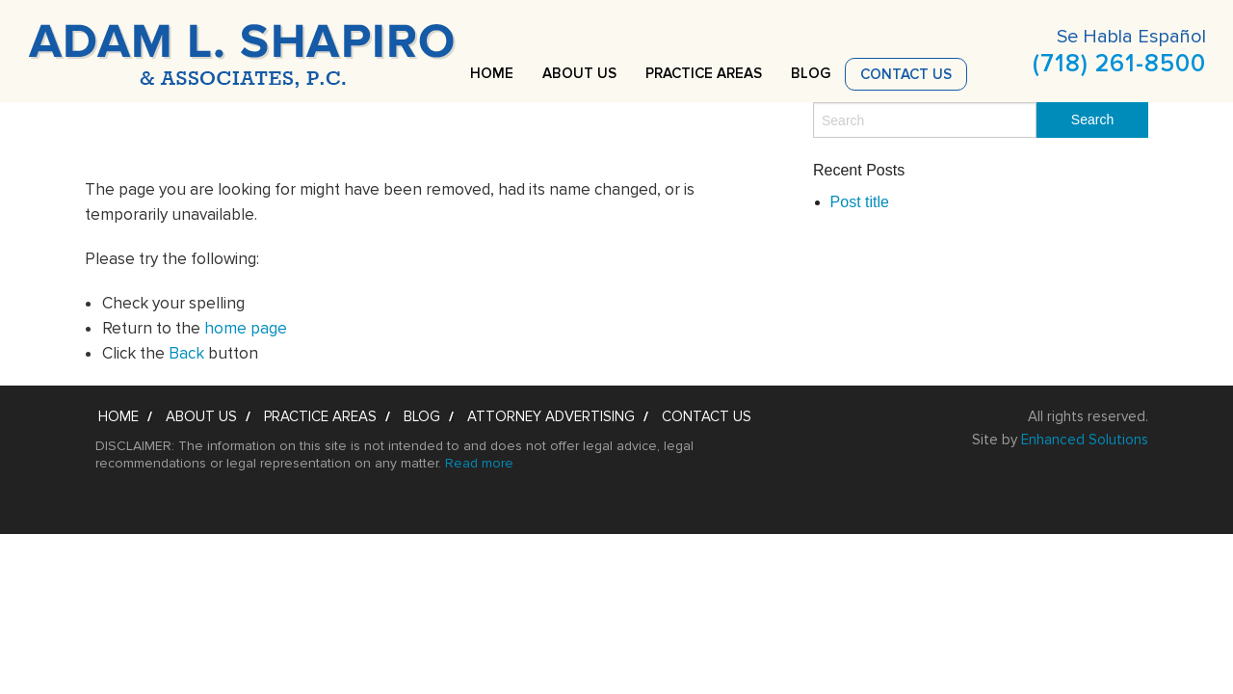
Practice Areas (703, 73)
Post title (859, 202)
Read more (479, 463)
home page (245, 328)
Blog (810, 73)
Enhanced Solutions (1084, 439)
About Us (579, 73)
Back (186, 353)
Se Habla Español (1131, 36)
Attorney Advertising (551, 416)
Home (491, 73)
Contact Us (906, 74)
